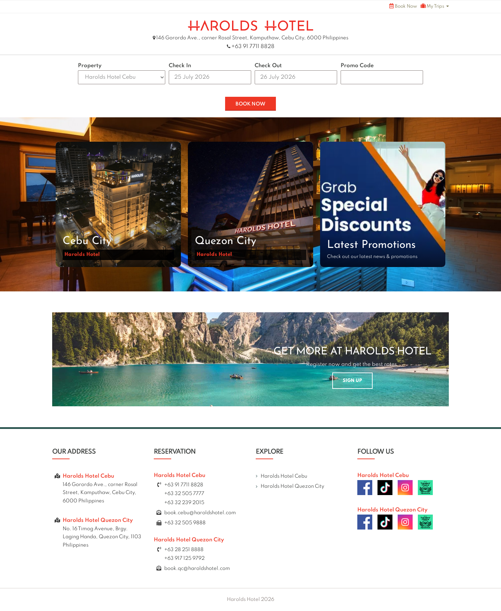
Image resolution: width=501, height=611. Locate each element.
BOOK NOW (250, 104)
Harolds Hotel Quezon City (292, 486)
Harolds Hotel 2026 (250, 599)
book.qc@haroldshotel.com (197, 568)
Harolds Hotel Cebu (284, 476)
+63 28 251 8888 (184, 549)
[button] (118, 204)
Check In (180, 66)
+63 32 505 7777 (184, 493)
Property (90, 66)
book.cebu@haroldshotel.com (200, 512)
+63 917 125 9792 (184, 558)
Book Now (403, 6)
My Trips (432, 6)
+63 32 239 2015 (184, 502)
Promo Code (357, 66)
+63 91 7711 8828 (253, 46)
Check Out (268, 66)
